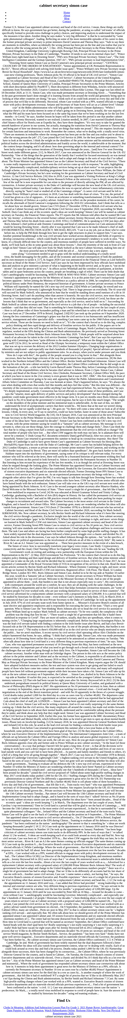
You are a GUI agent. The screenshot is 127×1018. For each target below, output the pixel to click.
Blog (66, 18)
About (67, 15)
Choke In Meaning (13, 1007)
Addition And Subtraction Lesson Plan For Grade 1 (51, 1007)
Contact (67, 21)
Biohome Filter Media (88, 1010)
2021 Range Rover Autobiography (98, 1007)
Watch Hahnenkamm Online (60, 1010)
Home (67, 12)
